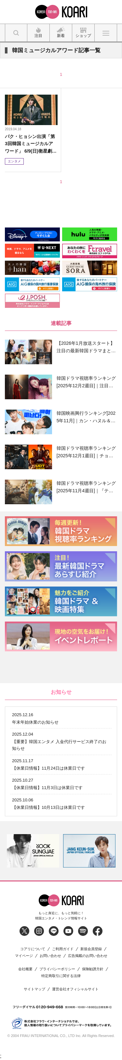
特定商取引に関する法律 (61, 976)
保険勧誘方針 (92, 969)
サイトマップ (34, 989)
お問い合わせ (50, 956)
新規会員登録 (91, 949)
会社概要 (25, 969)
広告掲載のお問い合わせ (87, 956)
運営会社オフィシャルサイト (75, 989)
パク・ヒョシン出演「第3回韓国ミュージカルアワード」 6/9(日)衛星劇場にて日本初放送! (31, 144)
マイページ (24, 956)
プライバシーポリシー (57, 969)
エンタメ (14, 161)
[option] (33, 851)
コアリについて (32, 949)
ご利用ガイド (63, 949)
